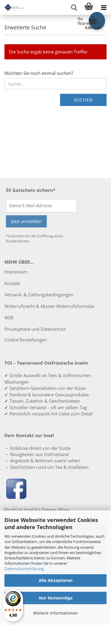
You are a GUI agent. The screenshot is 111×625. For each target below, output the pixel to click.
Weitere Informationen (55, 613)
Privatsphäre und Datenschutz (35, 329)
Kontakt (12, 283)
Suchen (83, 100)
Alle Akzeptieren (56, 580)
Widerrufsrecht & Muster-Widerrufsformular (49, 306)
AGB (8, 317)
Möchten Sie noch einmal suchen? (38, 73)
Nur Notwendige (56, 598)
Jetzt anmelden (26, 221)
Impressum (16, 272)
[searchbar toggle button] (74, 7)
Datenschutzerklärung (24, 568)
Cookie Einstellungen (25, 340)
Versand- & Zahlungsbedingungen (38, 295)
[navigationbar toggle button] (103, 7)
